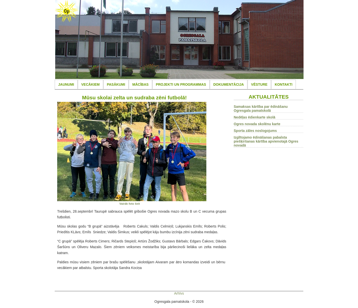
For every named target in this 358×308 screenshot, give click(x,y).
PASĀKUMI (116, 84)
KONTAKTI (283, 84)
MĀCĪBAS (140, 84)
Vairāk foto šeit (129, 203)
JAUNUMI (66, 84)
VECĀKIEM (90, 84)
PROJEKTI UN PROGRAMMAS (181, 84)
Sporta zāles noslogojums (255, 131)
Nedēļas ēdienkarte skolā (254, 117)
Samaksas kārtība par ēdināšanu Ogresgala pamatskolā (261, 109)
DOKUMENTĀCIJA (228, 84)
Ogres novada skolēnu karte (257, 124)
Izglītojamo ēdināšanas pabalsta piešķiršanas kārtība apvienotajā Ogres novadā (266, 141)
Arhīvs (179, 293)
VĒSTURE (259, 84)
